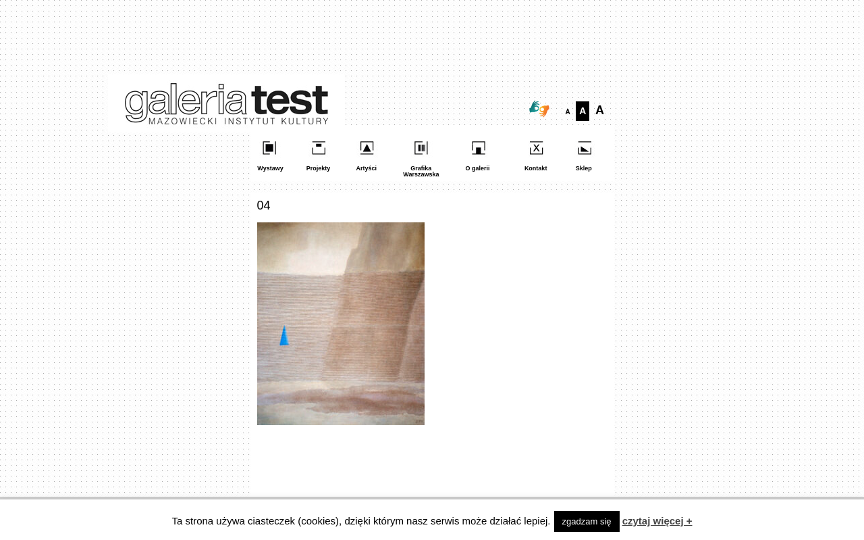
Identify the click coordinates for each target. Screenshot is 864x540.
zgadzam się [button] (587, 521)
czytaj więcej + (657, 520)
